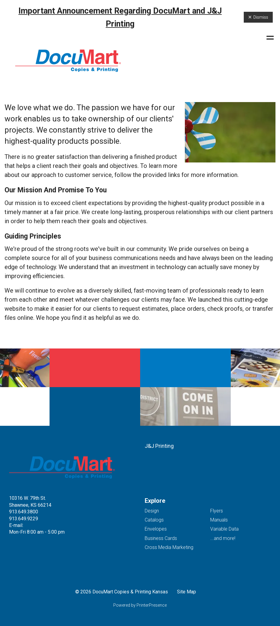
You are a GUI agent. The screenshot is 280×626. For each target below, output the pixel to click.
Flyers (216, 511)
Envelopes (156, 529)
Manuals (219, 520)
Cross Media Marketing (169, 547)
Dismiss (258, 17)
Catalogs (154, 520)
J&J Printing (159, 446)
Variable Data (224, 529)
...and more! (222, 538)
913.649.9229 (23, 519)
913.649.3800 (23, 512)
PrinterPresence (152, 605)
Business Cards (161, 538)
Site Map (186, 592)
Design (152, 511)
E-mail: (16, 525)
